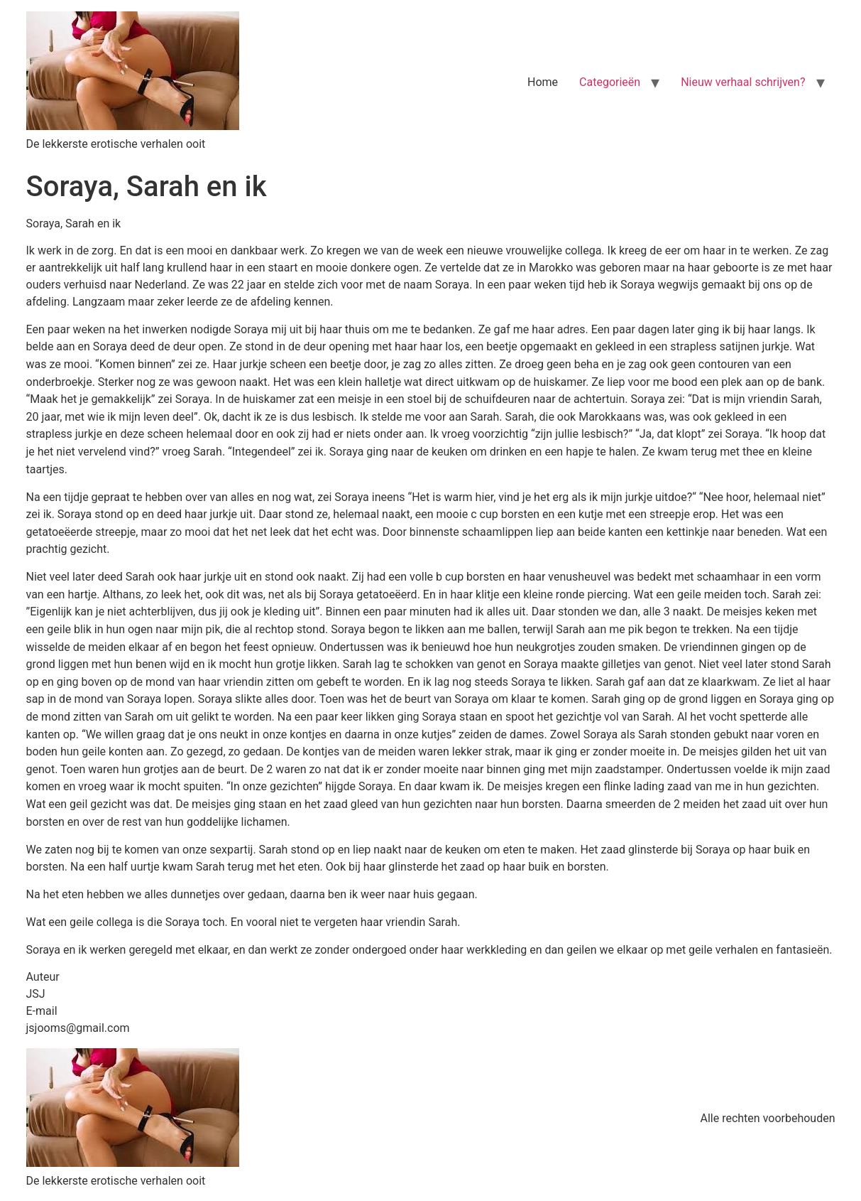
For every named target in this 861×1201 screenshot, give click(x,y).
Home (542, 82)
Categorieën (609, 82)
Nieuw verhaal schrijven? (743, 82)
